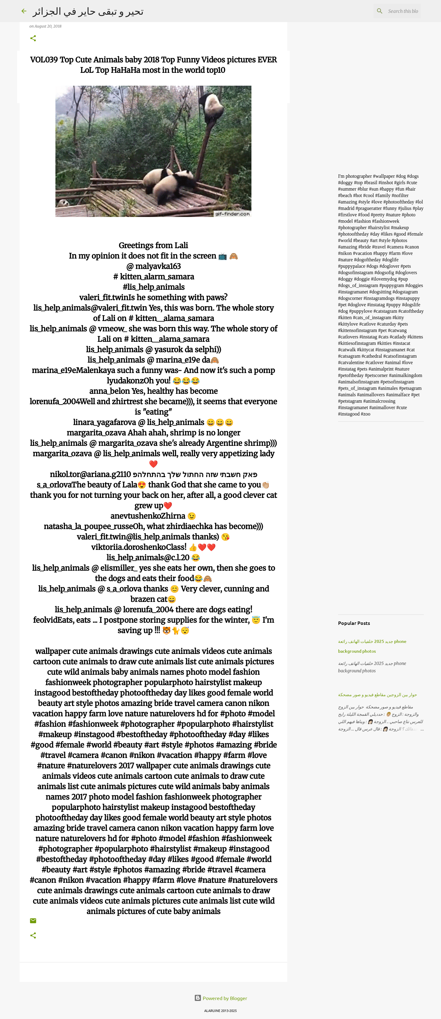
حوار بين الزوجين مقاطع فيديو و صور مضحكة (377, 694)
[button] (33, 39)
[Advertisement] (318, 264)
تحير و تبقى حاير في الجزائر (88, 11)
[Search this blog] (388, 11)
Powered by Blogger (220, 998)
